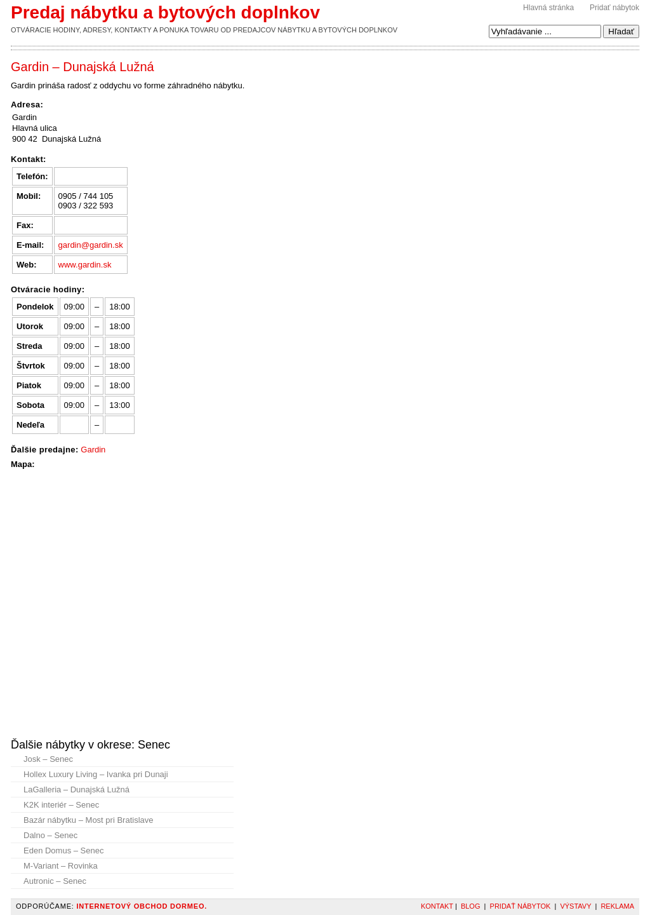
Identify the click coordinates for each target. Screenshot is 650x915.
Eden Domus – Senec (63, 850)
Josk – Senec (48, 759)
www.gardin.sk (85, 264)
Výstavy (575, 906)
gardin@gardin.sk (90, 245)
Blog (471, 906)
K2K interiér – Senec (61, 805)
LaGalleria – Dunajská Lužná (76, 789)
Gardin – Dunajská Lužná (82, 67)
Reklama (617, 906)
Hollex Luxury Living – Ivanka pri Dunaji (95, 774)
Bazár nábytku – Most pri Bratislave (88, 820)
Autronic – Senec (54, 881)
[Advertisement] (448, 88)
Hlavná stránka (548, 7)
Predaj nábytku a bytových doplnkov (165, 12)
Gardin (93, 449)
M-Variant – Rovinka (60, 866)
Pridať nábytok (614, 7)
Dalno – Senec (50, 835)
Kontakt (437, 906)
